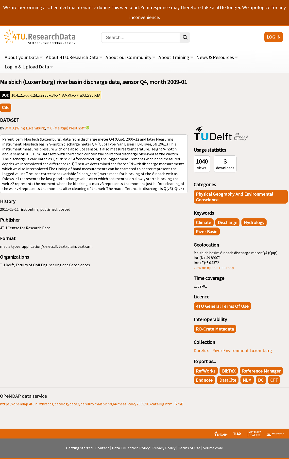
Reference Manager (261, 371)
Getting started (79, 447)
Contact (102, 447)
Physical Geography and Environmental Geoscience (234, 197)
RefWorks (205, 371)
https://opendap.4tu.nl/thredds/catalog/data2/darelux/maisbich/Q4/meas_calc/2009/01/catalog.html (87, 403)
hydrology (254, 222)
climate (203, 222)
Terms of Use (189, 447)
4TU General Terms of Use (222, 306)
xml (179, 403)
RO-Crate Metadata (215, 329)
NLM (247, 380)
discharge (227, 222)
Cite (5, 107)
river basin (206, 231)
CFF (274, 380)
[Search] (140, 37)
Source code (213, 447)
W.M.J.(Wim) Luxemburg (25, 127)
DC (261, 380)
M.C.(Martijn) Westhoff (66, 127)
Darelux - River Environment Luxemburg (233, 350)
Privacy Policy (163, 447)
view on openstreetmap (214, 267)
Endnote (204, 380)
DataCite (227, 380)
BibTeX (229, 371)
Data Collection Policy (131, 447)
